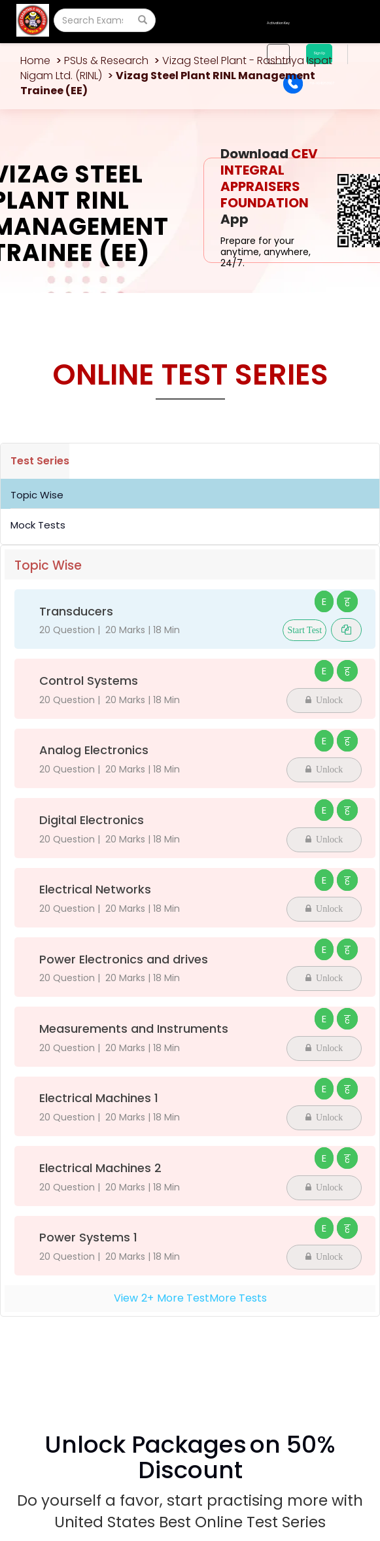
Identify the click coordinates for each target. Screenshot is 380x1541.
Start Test (304, 630)
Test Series (39, 460)
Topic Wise (36, 495)
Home (35, 60)
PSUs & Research (106, 60)
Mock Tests (37, 525)
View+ (190, 1298)
